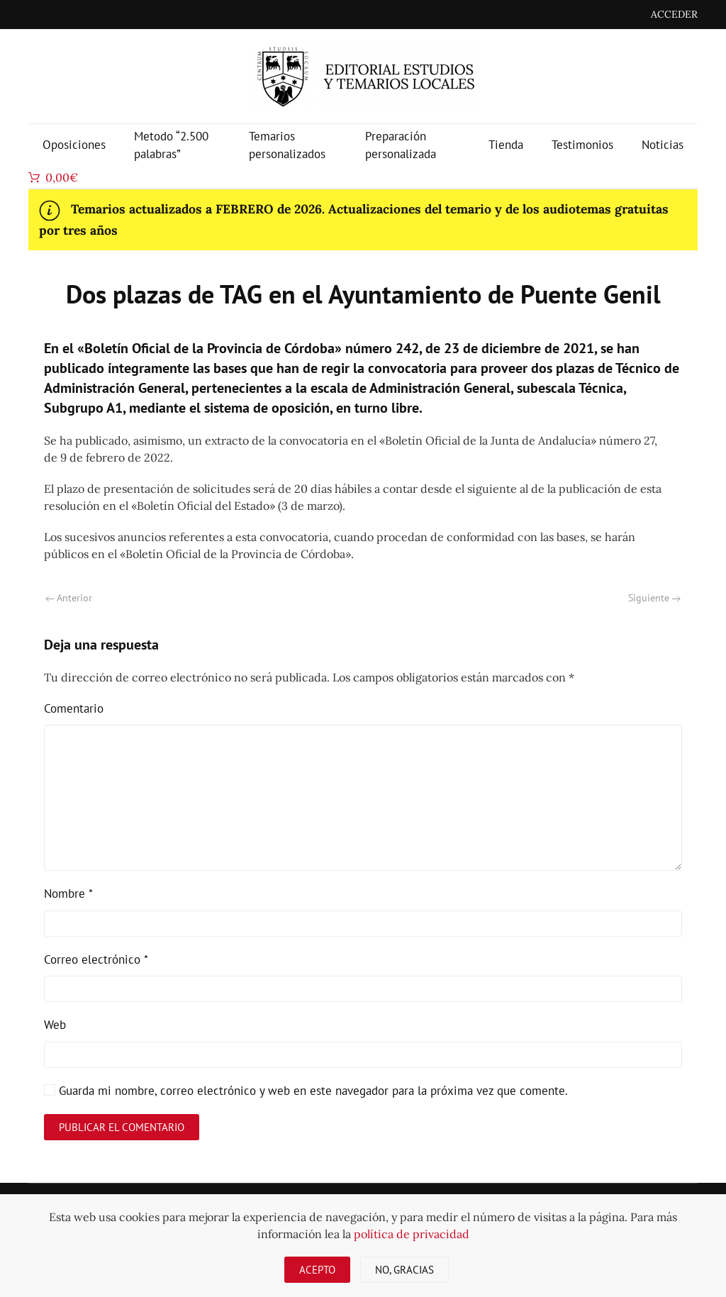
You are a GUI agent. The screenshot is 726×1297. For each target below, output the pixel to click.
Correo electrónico (96, 959)
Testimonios (582, 144)
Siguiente (654, 597)
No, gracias (404, 1269)
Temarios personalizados (287, 145)
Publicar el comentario (121, 1127)
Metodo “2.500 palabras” (171, 145)
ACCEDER (674, 14)
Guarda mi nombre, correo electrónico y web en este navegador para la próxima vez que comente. (306, 1090)
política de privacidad (411, 1234)
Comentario (74, 708)
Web (55, 1024)
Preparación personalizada (400, 145)
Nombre (68, 893)
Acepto (317, 1269)
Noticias (662, 144)
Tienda (505, 144)
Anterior (68, 597)
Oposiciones (74, 144)
